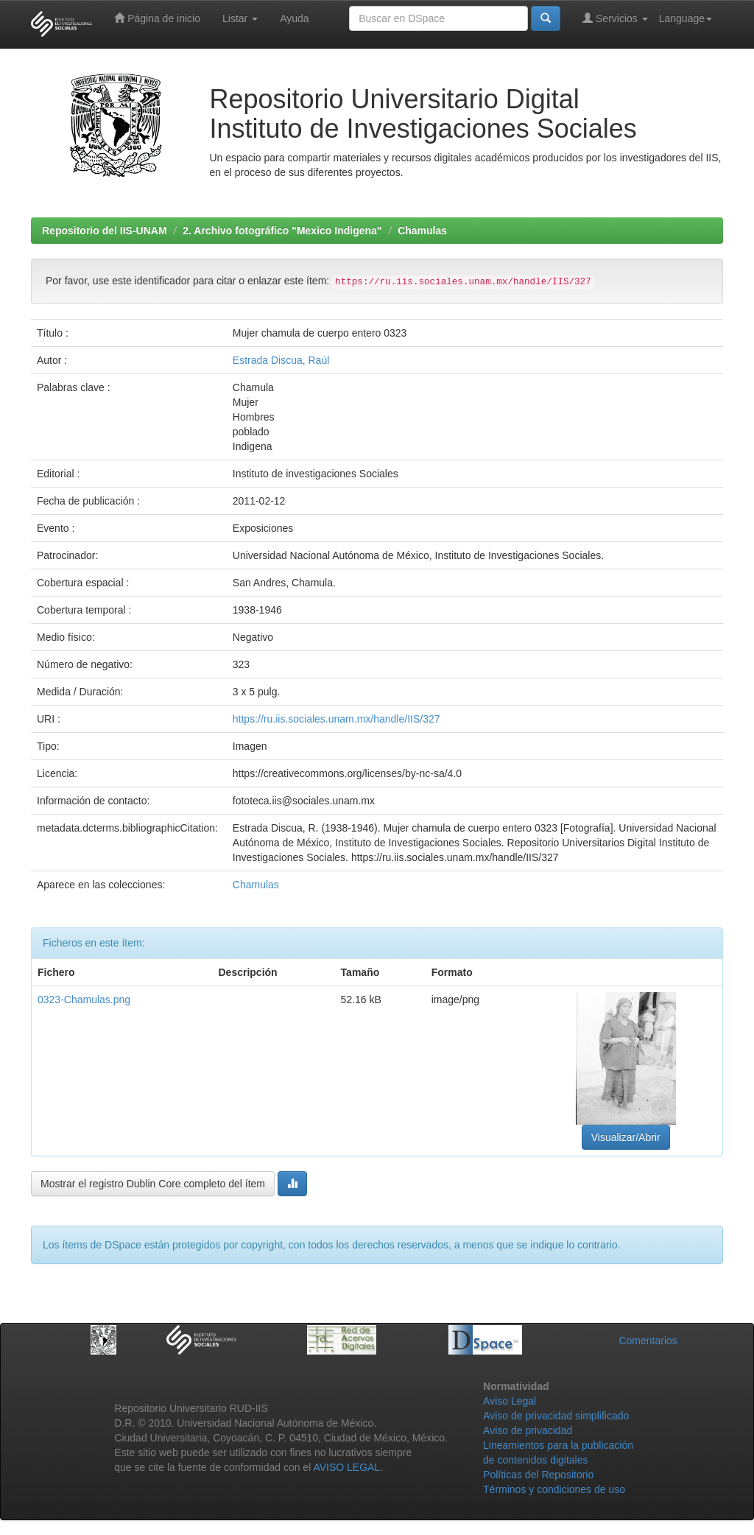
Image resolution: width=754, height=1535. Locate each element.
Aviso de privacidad (527, 1430)
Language (685, 18)
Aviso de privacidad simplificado (556, 1416)
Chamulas (422, 230)
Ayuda (294, 18)
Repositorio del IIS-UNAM (104, 230)
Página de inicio (157, 18)
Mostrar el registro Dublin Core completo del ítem (152, 1184)
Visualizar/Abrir (625, 1137)
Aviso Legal (509, 1401)
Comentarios (648, 1340)
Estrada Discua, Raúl (281, 360)
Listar (240, 18)
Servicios (615, 18)
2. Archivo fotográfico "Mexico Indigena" (282, 230)
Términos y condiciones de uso (554, 1489)
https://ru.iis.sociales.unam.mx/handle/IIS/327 (336, 719)
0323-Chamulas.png (84, 999)
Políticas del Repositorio (538, 1474)
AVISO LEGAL (346, 1467)
